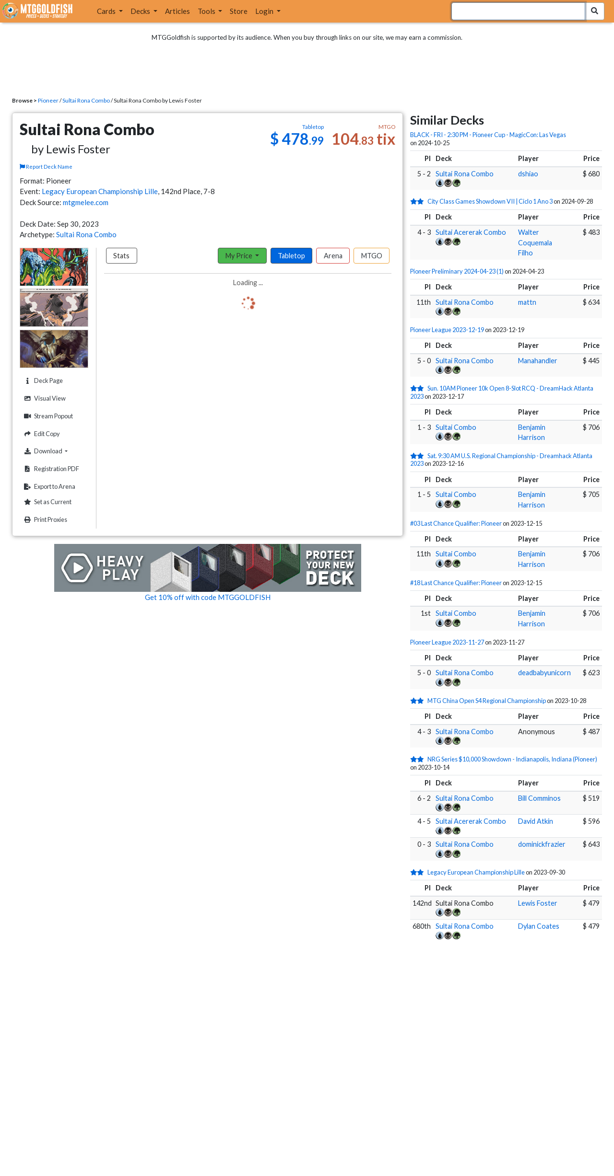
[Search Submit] (594, 11)
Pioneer (48, 100)
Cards (107, 11)
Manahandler (537, 361)
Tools (207, 11)
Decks (141, 11)
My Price (239, 256)
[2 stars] (418, 201)
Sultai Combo (456, 427)
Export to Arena (48, 486)
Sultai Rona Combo (86, 100)
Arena (333, 256)
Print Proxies (44, 519)
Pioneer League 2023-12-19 (447, 330)
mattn (527, 302)
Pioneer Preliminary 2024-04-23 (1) (457, 271)
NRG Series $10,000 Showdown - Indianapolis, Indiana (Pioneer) (512, 759)
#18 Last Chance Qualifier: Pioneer (456, 583)
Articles (177, 11)
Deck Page (42, 380)
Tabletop (291, 256)
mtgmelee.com (85, 202)
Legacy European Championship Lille (100, 191)
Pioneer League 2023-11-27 (447, 642)
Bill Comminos (539, 798)
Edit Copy (41, 433)
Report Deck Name (46, 166)
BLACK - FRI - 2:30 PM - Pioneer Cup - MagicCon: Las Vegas (488, 134)
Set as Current (46, 502)
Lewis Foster (537, 903)
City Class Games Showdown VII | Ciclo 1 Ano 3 (490, 201)
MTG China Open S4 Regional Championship (486, 700)
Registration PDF (50, 468)
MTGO (371, 256)
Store (239, 11)
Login (265, 11)
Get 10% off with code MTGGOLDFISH (208, 597)
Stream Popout (47, 416)
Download (54, 451)
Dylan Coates (538, 926)
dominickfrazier (542, 844)
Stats (121, 256)
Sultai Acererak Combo (471, 232)
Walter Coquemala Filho (535, 242)
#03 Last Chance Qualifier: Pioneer (456, 523)
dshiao (528, 174)
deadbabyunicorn (544, 673)
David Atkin (535, 821)
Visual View (44, 398)
